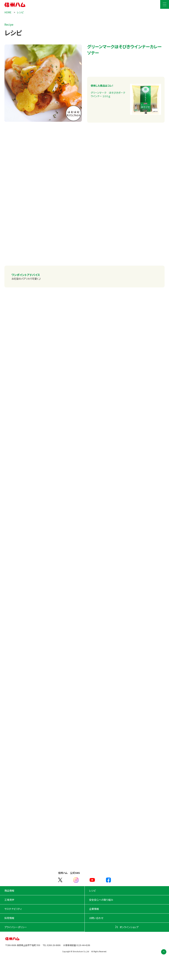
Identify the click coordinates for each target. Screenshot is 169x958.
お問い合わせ (96, 918)
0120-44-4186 (83, 945)
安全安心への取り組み (101, 899)
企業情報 (94, 909)
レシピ (20, 12)
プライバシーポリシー (15, 927)
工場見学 (9, 899)
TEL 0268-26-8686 (52, 945)
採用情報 (9, 918)
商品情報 (9, 890)
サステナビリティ (13, 909)
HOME (8, 12)
